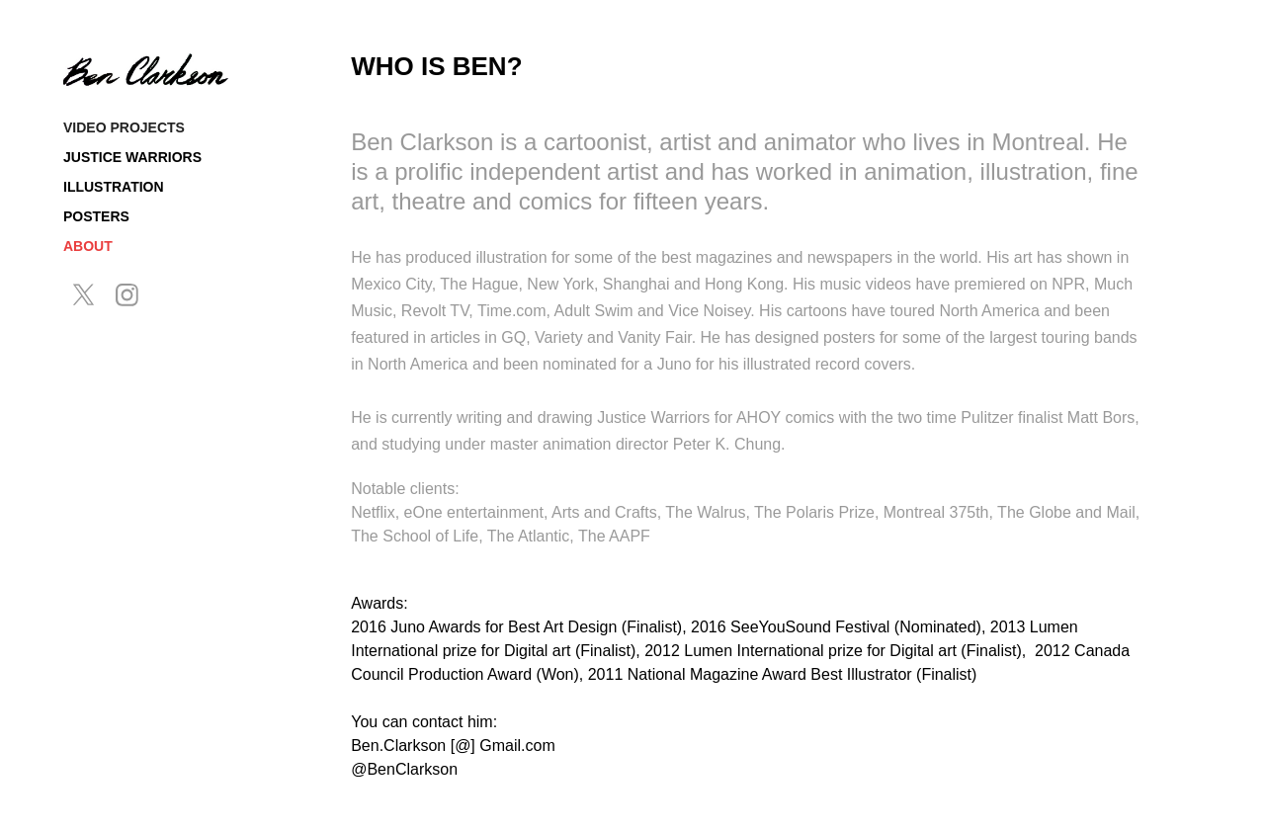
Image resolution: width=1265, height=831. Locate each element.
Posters (96, 216)
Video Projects (124, 127)
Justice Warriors (132, 157)
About (88, 246)
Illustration (113, 187)
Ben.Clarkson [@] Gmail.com (453, 745)
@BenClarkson (404, 769)
